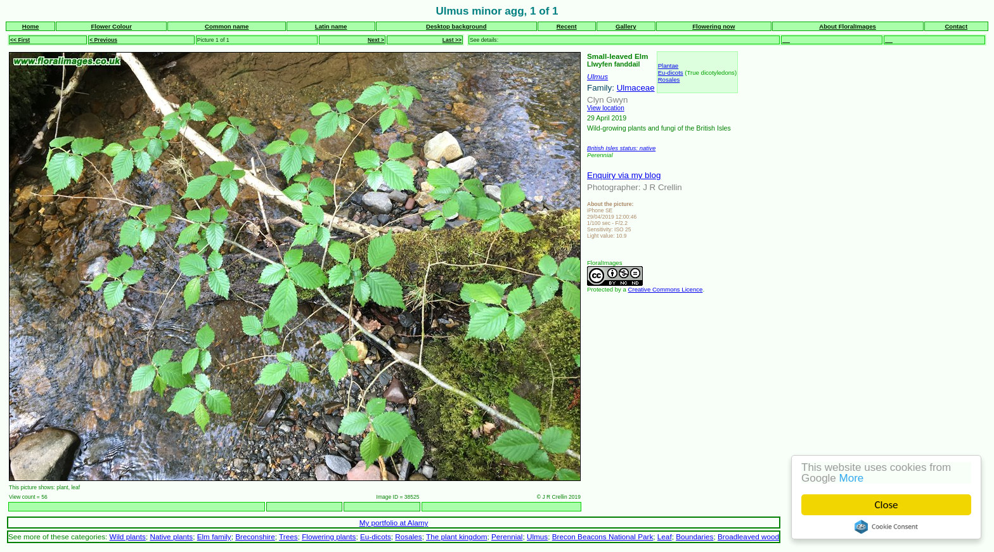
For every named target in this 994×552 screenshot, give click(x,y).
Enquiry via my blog (624, 175)
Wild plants (128, 536)
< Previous (103, 40)
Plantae (668, 65)
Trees (288, 536)
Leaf (664, 536)
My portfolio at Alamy (394, 522)
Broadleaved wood (748, 536)
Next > (376, 40)
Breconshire (255, 536)
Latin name (331, 26)
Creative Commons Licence (665, 289)
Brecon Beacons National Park (603, 536)
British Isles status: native (621, 147)
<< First (20, 40)
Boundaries (694, 536)
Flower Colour (111, 26)
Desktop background (456, 26)
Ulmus (597, 76)
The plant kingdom (456, 536)
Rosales (669, 79)
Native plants (171, 536)
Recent (567, 26)
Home (30, 26)
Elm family (214, 536)
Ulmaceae (636, 88)
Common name (226, 26)
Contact (956, 26)
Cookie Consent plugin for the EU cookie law (886, 527)
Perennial (507, 536)
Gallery (626, 26)
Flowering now (713, 26)
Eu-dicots (670, 72)
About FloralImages (847, 26)
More (851, 478)
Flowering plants (329, 536)
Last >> (452, 40)
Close (886, 504)
